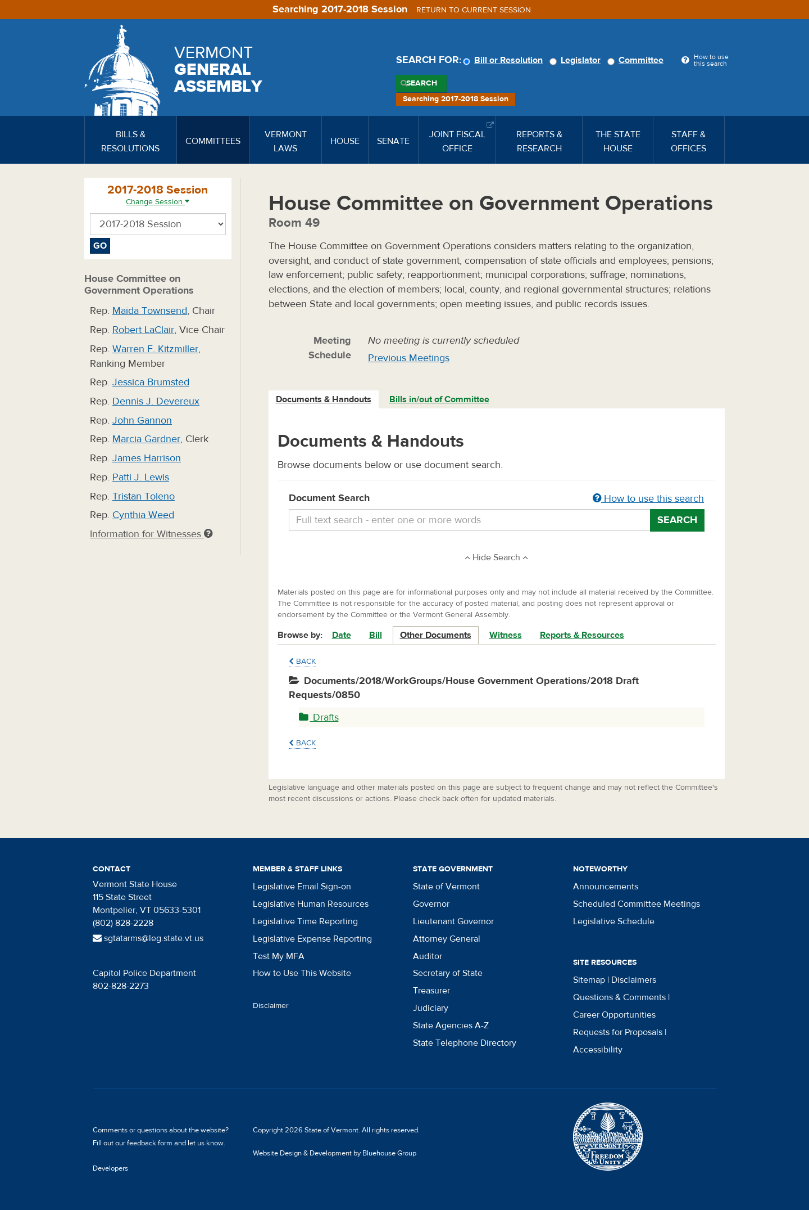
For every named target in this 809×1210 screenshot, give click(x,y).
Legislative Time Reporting (305, 921)
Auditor (427, 956)
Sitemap (589, 980)
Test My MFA (278, 956)
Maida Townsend (149, 310)
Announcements (605, 886)
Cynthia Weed (143, 515)
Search (421, 83)
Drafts (319, 717)
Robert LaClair (143, 329)
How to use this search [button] (648, 498)
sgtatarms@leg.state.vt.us (148, 938)
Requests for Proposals (617, 1032)
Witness (505, 635)
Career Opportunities (614, 1014)
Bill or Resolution (504, 60)
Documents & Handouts (323, 399)
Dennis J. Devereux (155, 401)
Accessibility (597, 1049)
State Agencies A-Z (451, 1025)
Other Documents (435, 635)
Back (302, 661)
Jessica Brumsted (150, 382)
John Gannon (142, 420)
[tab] (324, 399)
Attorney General (446, 938)
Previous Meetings (408, 358)
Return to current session (473, 10)
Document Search (497, 499)
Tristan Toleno (143, 496)
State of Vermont (446, 886)
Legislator (577, 60)
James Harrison (146, 458)
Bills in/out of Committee (439, 399)
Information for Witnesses (151, 534)
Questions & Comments (619, 997)
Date (341, 635)
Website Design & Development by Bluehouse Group (334, 1153)
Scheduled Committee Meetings (636, 904)
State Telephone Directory (464, 1043)
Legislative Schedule (614, 921)
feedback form (149, 1143)
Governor (431, 904)
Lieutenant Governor (453, 921)
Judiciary (430, 1008)
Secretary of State (448, 973)
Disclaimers (633, 980)
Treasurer (431, 990)
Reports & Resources (582, 635)
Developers (110, 1168)
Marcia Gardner (146, 439)
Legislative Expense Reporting (312, 938)
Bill (375, 635)
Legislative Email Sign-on (302, 886)
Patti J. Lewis (140, 477)
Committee (637, 60)
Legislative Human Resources (311, 904)
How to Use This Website (302, 973)
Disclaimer (271, 1006)
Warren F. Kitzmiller (155, 349)
